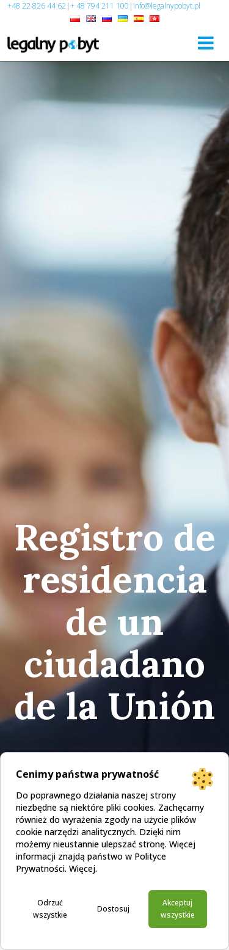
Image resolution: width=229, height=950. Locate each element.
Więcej (82, 868)
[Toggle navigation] (206, 43)
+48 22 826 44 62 (36, 6)
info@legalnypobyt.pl (166, 6)
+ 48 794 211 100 (99, 6)
